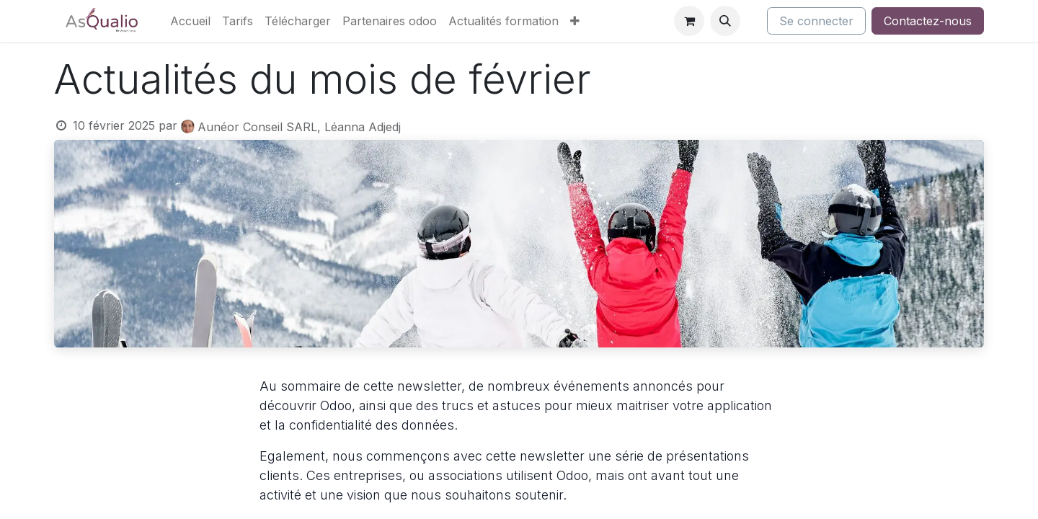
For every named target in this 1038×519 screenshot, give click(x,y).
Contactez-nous (928, 21)
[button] (725, 21)
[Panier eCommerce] (689, 21)
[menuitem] (190, 20)
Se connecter (816, 21)
